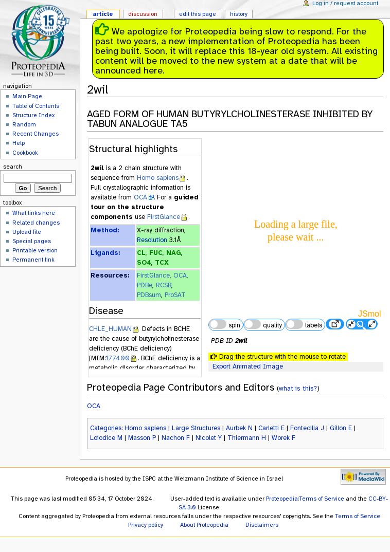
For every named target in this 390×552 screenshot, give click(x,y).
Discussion (142, 13)
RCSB (163, 285)
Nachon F (176, 438)
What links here (33, 212)
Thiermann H (246, 438)
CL (141, 253)
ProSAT (175, 295)
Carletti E (271, 428)
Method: (105, 230)
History (238, 13)
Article (103, 13)
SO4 (144, 263)
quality (263, 324)
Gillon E (341, 428)
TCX (162, 263)
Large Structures (196, 428)
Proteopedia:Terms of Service (305, 498)
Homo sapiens (158, 178)
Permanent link (33, 259)
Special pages (31, 241)
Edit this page (197, 13)
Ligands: (105, 253)
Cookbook (25, 152)
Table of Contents (35, 105)
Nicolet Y (209, 438)
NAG (173, 253)
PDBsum (149, 295)
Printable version (35, 250)
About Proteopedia (204, 524)
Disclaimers (261, 524)
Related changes (36, 222)
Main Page (27, 96)
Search (12, 166)
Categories (105, 428)
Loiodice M (106, 438)
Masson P (142, 438)
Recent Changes (35, 133)
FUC (156, 253)
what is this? (298, 388)
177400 (117, 358)
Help (18, 142)
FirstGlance (163, 217)
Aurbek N (239, 428)
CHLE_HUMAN (110, 329)
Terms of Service (357, 516)
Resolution (152, 240)
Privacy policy (145, 524)
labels (304, 324)
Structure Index (33, 115)
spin (224, 324)
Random (24, 124)
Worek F (283, 438)
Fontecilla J (307, 428)
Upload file (26, 231)
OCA (140, 197)
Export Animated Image (247, 366)
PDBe (144, 285)
